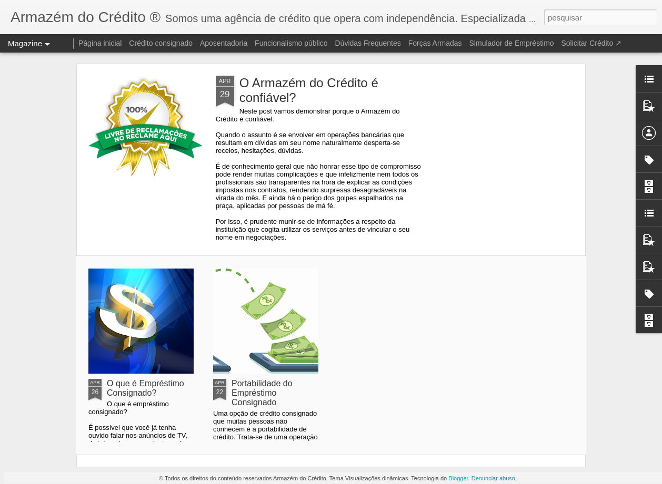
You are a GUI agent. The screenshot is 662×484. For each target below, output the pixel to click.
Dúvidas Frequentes (368, 43)
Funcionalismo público (291, 43)
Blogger (458, 478)
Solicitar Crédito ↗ (591, 43)
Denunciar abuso (493, 478)
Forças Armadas (435, 43)
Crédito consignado (161, 43)
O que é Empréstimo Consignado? (145, 388)
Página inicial (100, 43)
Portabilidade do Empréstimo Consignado (262, 393)
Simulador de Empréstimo (511, 43)
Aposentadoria (223, 43)
